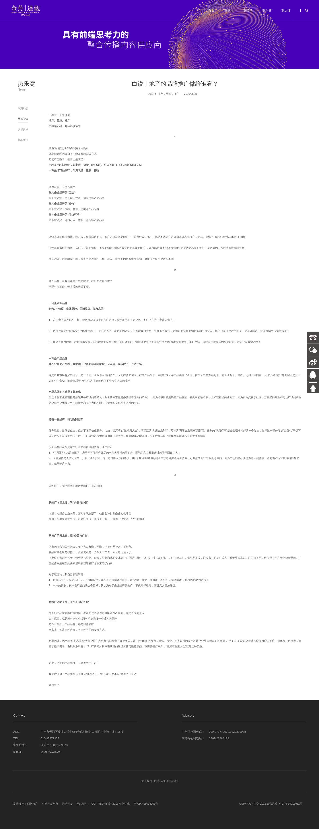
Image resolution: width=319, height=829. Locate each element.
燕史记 (228, 10)
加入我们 (172, 781)
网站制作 (82, 803)
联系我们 (159, 781)
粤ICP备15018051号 (146, 803)
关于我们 (146, 781)
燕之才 (286, 10)
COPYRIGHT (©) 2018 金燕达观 (110, 803)
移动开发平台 (50, 803)
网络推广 (32, 803)
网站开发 (67, 803)
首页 (211, 10)
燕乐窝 (267, 10)
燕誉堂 (248, 10)
